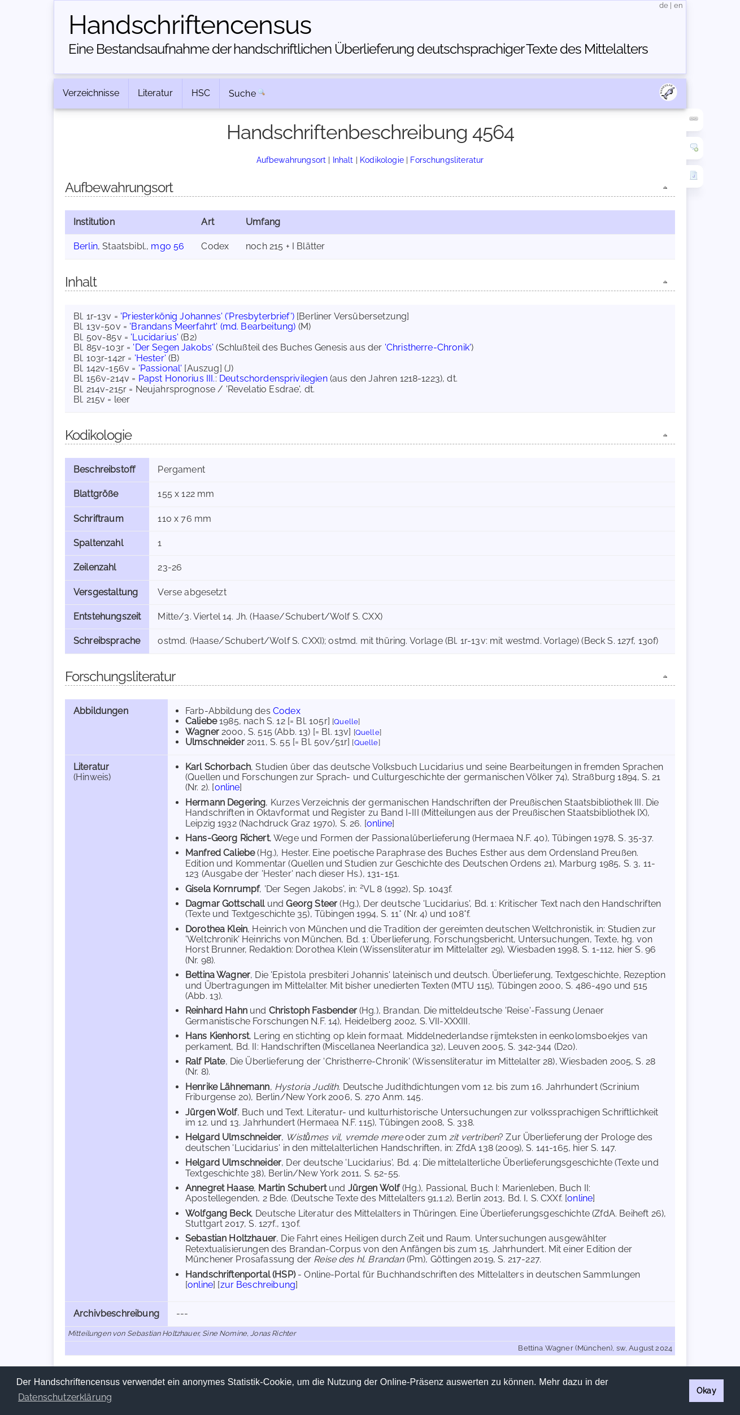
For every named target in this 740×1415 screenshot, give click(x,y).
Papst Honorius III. (176, 378)
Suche (242, 93)
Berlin (85, 246)
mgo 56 (167, 246)
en (678, 5)
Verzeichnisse (91, 93)
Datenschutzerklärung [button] (65, 1397)
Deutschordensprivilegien (273, 378)
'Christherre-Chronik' (428, 347)
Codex (287, 711)
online (227, 787)
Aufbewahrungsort (291, 160)
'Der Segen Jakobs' (173, 347)
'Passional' (160, 368)
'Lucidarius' (154, 337)
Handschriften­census (189, 25)
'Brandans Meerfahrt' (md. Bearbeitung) (212, 326)
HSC (200, 93)
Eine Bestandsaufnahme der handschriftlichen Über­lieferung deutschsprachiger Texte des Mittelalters (358, 49)
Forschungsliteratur (447, 160)
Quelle (346, 721)
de (663, 5)
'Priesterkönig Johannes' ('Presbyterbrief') (207, 316)
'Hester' (150, 358)
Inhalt (343, 160)
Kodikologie (382, 160)
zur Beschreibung (258, 1284)
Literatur (155, 93)
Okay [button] (706, 1390)
